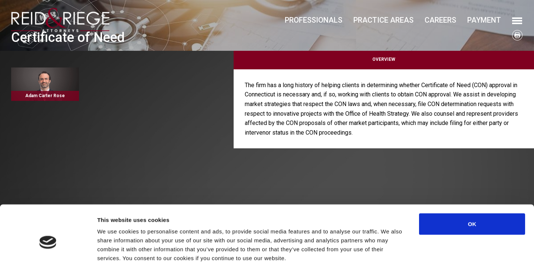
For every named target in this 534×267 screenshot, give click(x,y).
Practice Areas (383, 20)
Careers (440, 20)
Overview (383, 59)
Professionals (313, 20)
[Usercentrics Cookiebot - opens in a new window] (48, 252)
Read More (45, 84)
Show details (389, 252)
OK (472, 188)
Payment (484, 20)
